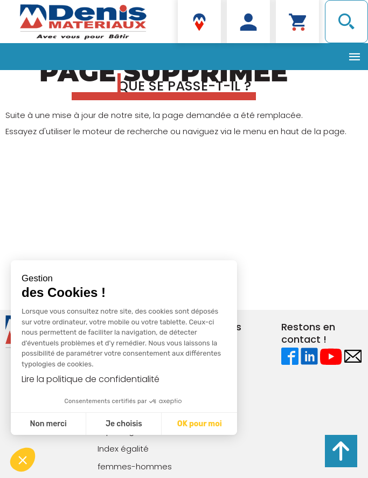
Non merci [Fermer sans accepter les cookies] (48, 423)
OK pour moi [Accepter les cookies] (199, 423)
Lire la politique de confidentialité (90, 379)
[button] (23, 460)
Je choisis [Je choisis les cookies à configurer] (124, 423)
